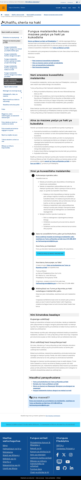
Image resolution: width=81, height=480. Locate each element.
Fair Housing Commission (53, 416)
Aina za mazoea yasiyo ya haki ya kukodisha (47, 63)
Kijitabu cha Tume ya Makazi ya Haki (46, 384)
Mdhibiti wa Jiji (9, 458)
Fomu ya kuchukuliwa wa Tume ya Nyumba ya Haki (50, 382)
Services (58, 7)
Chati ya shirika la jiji (39, 472)
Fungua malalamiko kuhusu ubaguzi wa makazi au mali (52, 390)
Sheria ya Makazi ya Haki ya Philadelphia (42, 41)
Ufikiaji (58, 478)
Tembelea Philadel (64, 448)
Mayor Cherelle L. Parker (17, 7)
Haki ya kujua (40, 478)
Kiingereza (63, 2)
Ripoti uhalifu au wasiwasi (34, 14)
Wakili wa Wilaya (10, 455)
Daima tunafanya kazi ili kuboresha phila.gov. (40, 424)
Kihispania (70, 2)
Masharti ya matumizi (27, 478)
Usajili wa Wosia (10, 468)
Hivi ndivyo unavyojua (32, 2)
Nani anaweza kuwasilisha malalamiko (45, 61)
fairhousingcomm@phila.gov (46, 283)
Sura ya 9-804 (34, 163)
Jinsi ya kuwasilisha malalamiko (43, 65)
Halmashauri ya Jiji (11, 448)
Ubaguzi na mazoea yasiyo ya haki (53, 14)
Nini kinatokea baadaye (40, 67)
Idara (69, 7)
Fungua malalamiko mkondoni (50, 253)
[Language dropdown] (78, 2)
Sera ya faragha (50, 478)
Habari (74, 7)
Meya (5, 445)
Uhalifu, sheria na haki (18, 14)
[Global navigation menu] (3, 7)
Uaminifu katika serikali (41, 457)
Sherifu (6, 461)
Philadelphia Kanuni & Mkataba (40, 443)
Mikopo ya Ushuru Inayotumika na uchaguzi (38, 463)
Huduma (7, 14)
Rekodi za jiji (35, 448)
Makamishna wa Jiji (11, 465)
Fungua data (36, 469)
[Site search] (79, 7)
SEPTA (59, 445)
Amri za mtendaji (38, 454)
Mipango (64, 7)
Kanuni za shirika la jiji (40, 451)
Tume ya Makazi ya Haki (60, 48)
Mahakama (8, 452)
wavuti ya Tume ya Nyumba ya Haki (57, 161)
